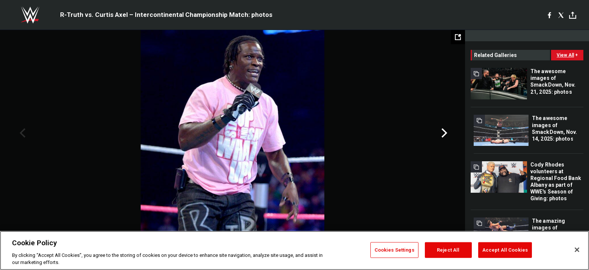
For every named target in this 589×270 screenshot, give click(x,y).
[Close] (577, 250)
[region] (294, 250)
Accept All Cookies (505, 250)
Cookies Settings (394, 250)
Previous (21, 133)
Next (443, 133)
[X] (561, 15)
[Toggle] (572, 15)
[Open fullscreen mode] (458, 37)
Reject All (448, 250)
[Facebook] (549, 15)
